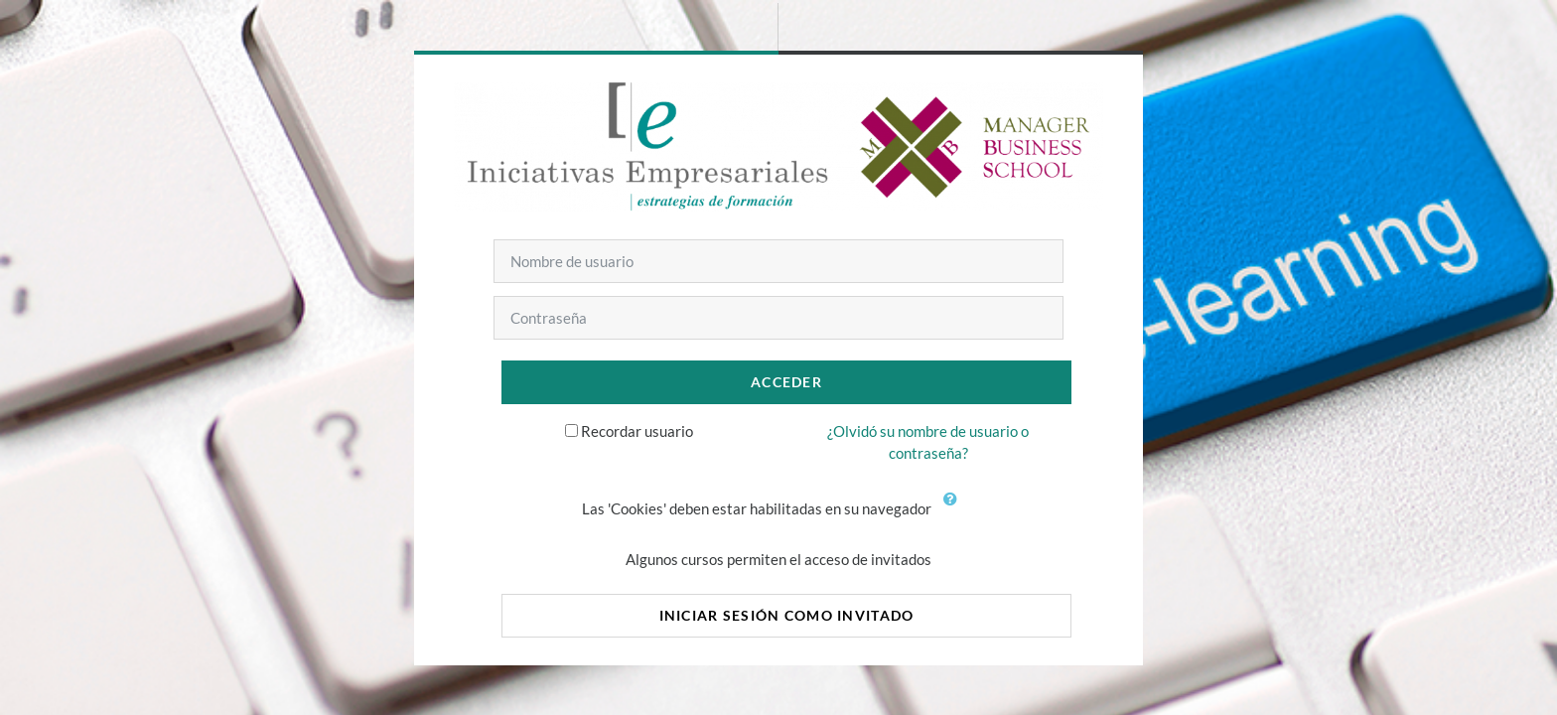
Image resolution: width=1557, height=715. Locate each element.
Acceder (786, 381)
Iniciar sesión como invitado (787, 615)
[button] (954, 510)
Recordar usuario (637, 431)
